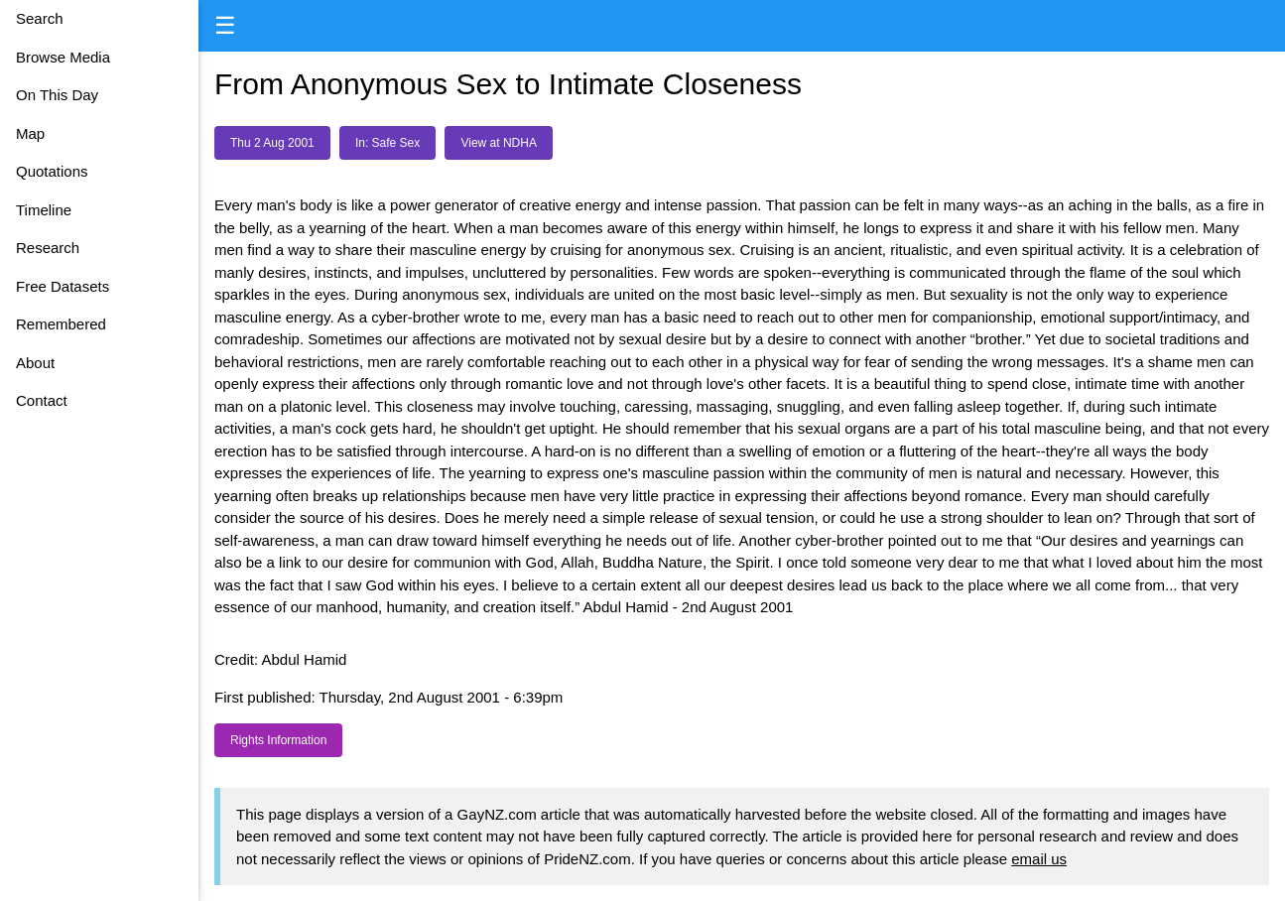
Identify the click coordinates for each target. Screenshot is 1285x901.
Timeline (43, 209)
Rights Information (278, 740)
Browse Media (63, 57)
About (35, 362)
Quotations (52, 171)
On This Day (57, 94)
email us (1039, 858)
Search (40, 18)
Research (47, 247)
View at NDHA (498, 143)
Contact (41, 400)
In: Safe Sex (387, 143)
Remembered (61, 324)
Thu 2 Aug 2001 (272, 143)
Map (30, 133)
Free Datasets (62, 286)
